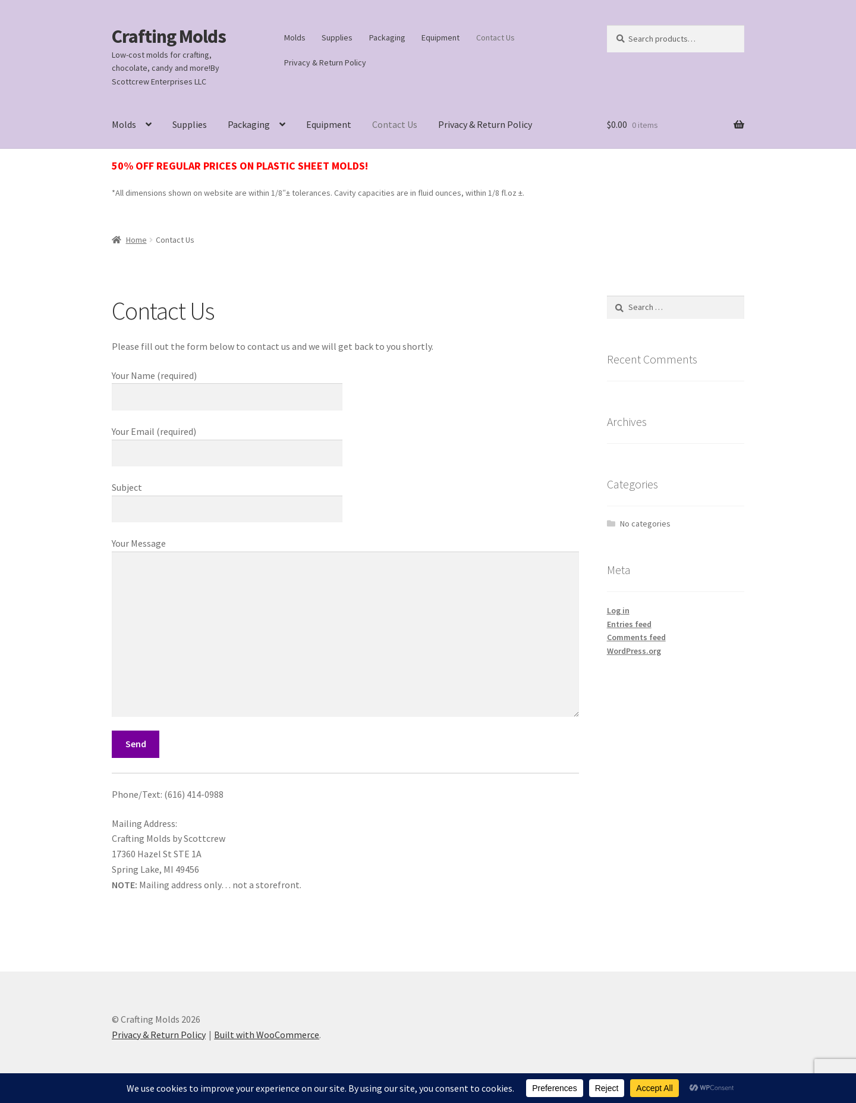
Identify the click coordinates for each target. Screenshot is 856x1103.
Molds (295, 37)
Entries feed (629, 624)
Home (136, 239)
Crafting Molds (169, 36)
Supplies (337, 37)
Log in (618, 610)
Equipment (440, 37)
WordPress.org (634, 650)
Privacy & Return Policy (325, 62)
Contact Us (495, 37)
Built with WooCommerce (266, 1035)
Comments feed (636, 637)
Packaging (387, 37)
